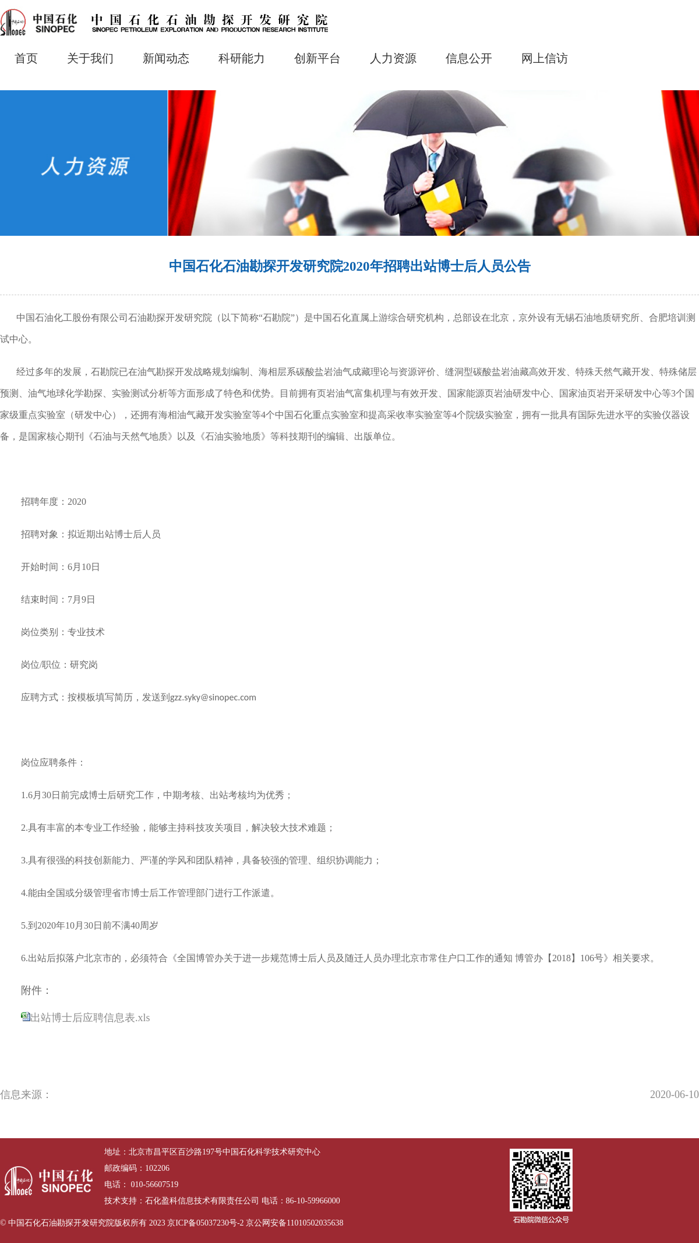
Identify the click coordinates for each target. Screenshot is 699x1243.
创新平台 (317, 58)
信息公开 (469, 58)
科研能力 (241, 58)
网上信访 (544, 58)
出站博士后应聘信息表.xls (90, 1018)
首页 (26, 58)
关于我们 (90, 58)
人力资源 (393, 58)
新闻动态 (166, 58)
